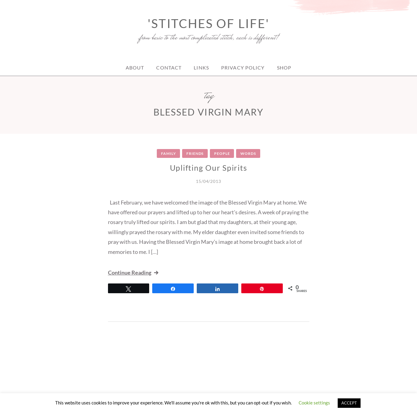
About (135, 67)
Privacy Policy (243, 67)
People (222, 153)
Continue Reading (134, 272)
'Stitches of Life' (208, 23)
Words (248, 153)
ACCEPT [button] (349, 403)
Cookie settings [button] (314, 402)
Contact (169, 67)
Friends (194, 153)
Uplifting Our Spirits (208, 167)
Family (168, 153)
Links (201, 67)
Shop (284, 67)
